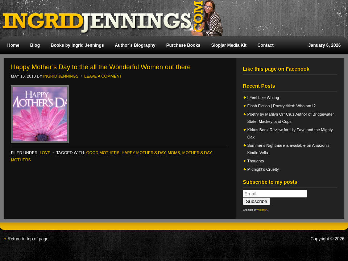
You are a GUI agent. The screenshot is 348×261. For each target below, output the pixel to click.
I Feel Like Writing (263, 97)
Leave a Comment (103, 76)
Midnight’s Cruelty (263, 169)
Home (13, 45)
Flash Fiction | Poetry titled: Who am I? (281, 106)
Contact (265, 45)
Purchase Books (183, 45)
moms (173, 152)
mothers (21, 160)
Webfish (262, 209)
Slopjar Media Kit (228, 45)
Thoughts (255, 161)
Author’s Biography (135, 45)
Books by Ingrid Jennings (77, 45)
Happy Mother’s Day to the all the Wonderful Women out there (101, 67)
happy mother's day (144, 152)
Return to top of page (28, 238)
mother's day (197, 152)
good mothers (103, 152)
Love (45, 152)
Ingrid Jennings (170, 18)
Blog (35, 45)
